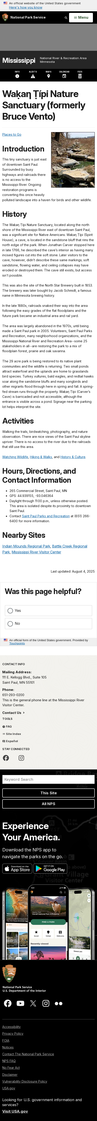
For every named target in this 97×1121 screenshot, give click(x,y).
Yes (18, 610)
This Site (48, 793)
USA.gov (8, 1088)
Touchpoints (17, 643)
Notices (8, 1047)
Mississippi (18, 60)
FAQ (7, 726)
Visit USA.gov (15, 1111)
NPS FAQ (9, 1061)
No (17, 623)
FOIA (5, 1040)
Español (10, 741)
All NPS (48, 804)
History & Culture (72, 457)
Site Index (11, 734)
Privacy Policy (12, 1033)
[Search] (48, 779)
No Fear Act (11, 1068)
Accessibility (11, 1027)
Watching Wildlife (15, 457)
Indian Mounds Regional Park (26, 546)
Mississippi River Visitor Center (36, 552)
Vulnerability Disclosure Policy (24, 1081)
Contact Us (12, 713)
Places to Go (11, 134)
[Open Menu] (81, 17)
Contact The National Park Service (28, 1054)
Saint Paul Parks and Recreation (46, 516)
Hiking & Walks (41, 457)
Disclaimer (9, 1075)
